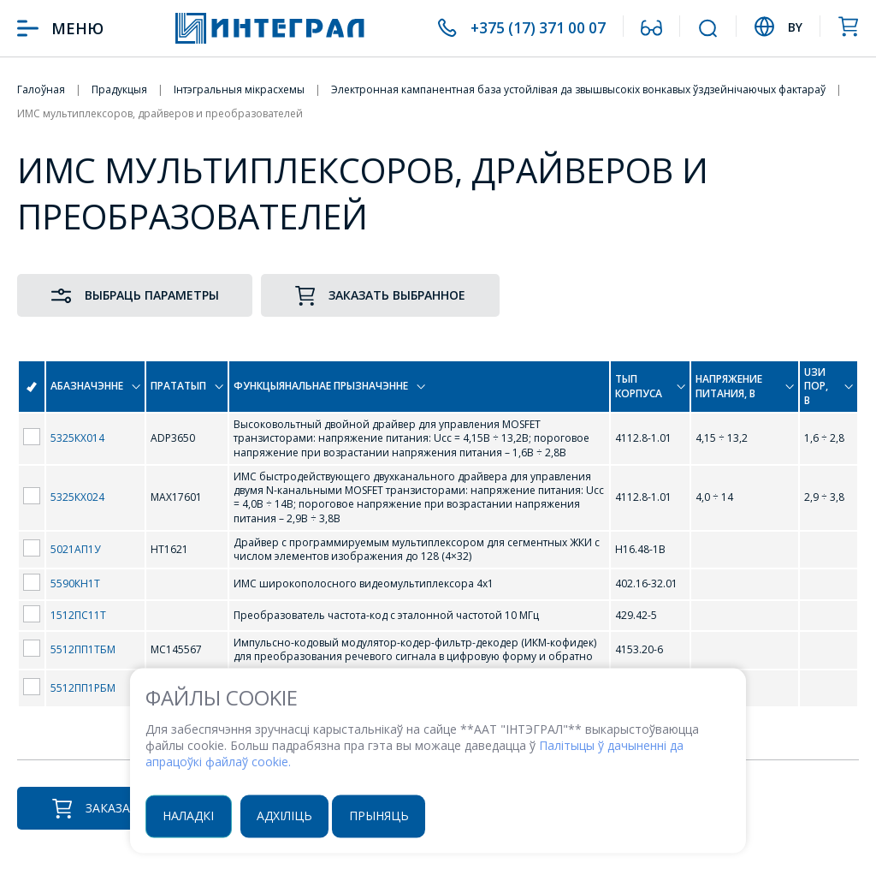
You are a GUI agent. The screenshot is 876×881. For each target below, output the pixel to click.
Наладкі (189, 815)
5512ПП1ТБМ (82, 649)
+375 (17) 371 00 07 (536, 28)
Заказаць (99, 808)
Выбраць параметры (135, 296)
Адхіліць (286, 815)
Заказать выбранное (382, 296)
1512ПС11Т (78, 615)
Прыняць (381, 815)
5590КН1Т (75, 583)
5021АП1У (75, 549)
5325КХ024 (77, 497)
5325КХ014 (77, 438)
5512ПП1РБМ (82, 688)
